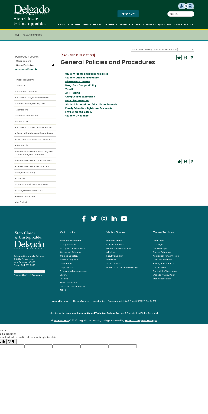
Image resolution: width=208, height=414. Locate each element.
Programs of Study (25, 174)
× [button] (158, 409)
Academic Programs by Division (32, 99)
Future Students (114, 242)
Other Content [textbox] (23, 62)
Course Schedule (162, 253)
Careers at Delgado (70, 253)
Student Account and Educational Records (91, 105)
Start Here (74, 25)
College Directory (69, 257)
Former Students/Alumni (118, 250)
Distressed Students (77, 83)
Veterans (111, 261)
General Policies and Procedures (34, 134)
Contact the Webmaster (165, 272)
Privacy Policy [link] (127, 409)
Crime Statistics (183, 25)
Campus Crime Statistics (72, 250)
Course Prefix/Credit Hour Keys (32, 186)
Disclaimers (66, 265)
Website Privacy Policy (164, 276)
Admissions (22, 111)
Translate (34, 276)
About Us (20, 87)
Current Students (115, 246)
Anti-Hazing (72, 94)
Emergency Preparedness (73, 272)
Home (16, 36)
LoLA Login (158, 246)
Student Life (22, 147)
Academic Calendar (26, 93)
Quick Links (164, 25)
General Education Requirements (33, 168)
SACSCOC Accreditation (72, 288)
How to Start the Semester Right (122, 269)
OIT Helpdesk (159, 269)
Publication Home (25, 81)
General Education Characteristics (34, 162)
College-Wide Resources (29, 192)
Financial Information (27, 117)
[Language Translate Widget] (29, 273)
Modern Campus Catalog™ (141, 322)
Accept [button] (149, 409)
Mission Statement (25, 198)
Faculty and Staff (114, 257)
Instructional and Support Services (34, 141)
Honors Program (81, 302)
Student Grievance (77, 117)
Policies (64, 280)
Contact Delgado (69, 261)
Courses (20, 180)
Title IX (69, 90)
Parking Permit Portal (163, 265)
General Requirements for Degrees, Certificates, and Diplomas (34, 155)
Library (63, 276)
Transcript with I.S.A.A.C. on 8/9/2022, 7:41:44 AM (132, 302)
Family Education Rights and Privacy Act (89, 109)
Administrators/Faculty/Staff (30, 105)
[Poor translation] (11, 343)
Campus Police (68, 246)
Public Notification (69, 284)
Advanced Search (26, 70)
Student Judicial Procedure (82, 79)
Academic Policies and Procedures (34, 129)
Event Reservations (162, 261)
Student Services (146, 25)
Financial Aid (22, 123)
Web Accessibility (162, 280)
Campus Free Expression (80, 98)
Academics (111, 25)
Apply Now (128, 14)
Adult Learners (113, 265)
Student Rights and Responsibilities (86, 75)
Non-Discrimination (77, 102)
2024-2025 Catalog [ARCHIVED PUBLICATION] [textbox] (155, 51)
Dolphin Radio (67, 269)
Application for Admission (166, 257)
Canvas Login (160, 250)
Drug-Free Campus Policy (80, 86)
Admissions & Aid (92, 25)
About (61, 25)
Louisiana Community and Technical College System (95, 314)
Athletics (110, 253)
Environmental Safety (78, 113)
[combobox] (162, 51)
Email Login (158, 242)
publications (61, 322)
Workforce (126, 25)
